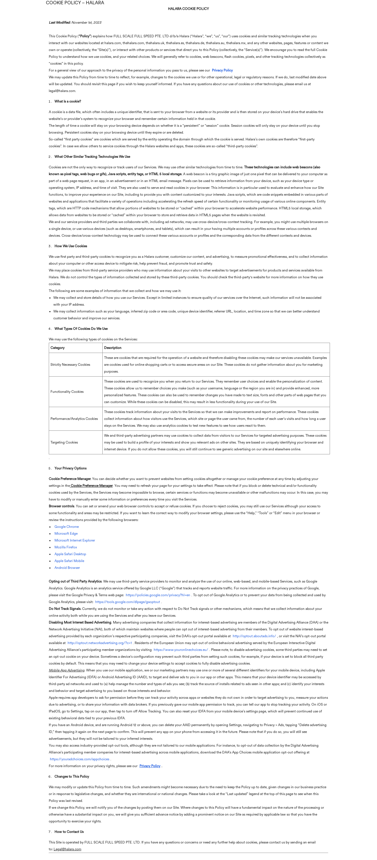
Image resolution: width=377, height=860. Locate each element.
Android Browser (67, 568)
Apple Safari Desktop (70, 554)
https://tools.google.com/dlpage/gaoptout (127, 602)
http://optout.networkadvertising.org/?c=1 (100, 643)
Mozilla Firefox (65, 547)
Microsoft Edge (66, 534)
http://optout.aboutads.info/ (254, 636)
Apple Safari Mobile (69, 561)
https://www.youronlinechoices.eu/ (181, 650)
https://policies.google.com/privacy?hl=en (158, 595)
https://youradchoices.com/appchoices (79, 759)
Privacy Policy (222, 70)
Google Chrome (66, 527)
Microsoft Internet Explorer (74, 540)
